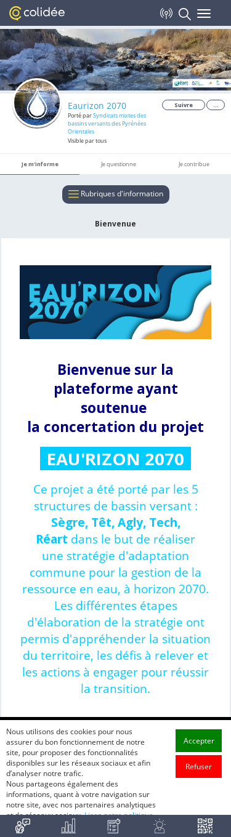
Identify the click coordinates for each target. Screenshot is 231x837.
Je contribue (194, 164)
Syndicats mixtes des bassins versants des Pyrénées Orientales (107, 123)
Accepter (199, 766)
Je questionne (118, 164)
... (216, 105)
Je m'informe (40, 164)
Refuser (198, 792)
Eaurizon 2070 (97, 105)
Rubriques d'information (115, 194)
